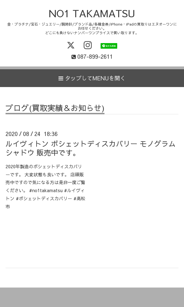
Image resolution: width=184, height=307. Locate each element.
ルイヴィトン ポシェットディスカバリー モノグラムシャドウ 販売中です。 (91, 147)
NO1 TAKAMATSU (92, 13)
